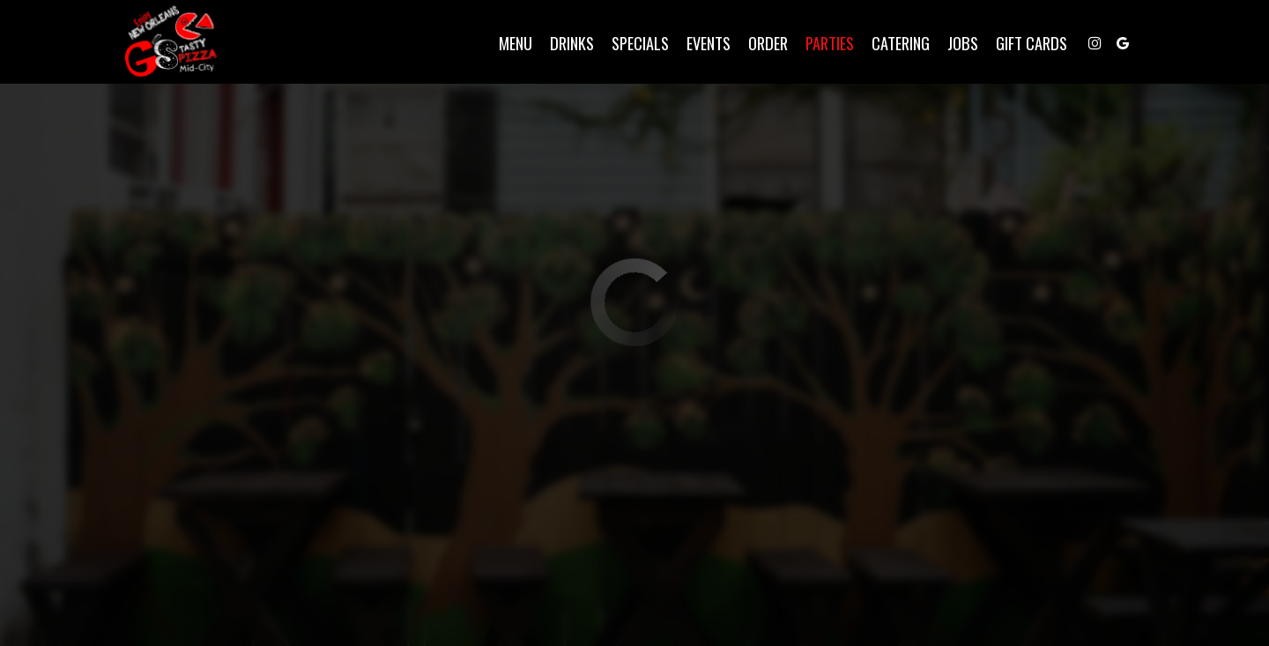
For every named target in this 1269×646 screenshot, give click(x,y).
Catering (893, 44)
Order (760, 44)
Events (701, 44)
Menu (507, 44)
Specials (632, 44)
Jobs (954, 44)
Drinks (564, 44)
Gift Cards (1023, 44)
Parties (822, 44)
